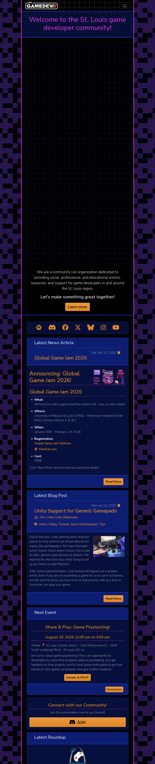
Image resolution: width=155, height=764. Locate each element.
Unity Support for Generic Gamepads (75, 510)
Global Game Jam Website (52, 443)
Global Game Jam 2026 (60, 358)
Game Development (84, 524)
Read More (113, 482)
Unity (42, 524)
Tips (102, 524)
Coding (52, 524)
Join (77, 722)
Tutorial (63, 524)
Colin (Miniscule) (66, 517)
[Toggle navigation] (125, 6)
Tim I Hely (46, 517)
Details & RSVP (77, 677)
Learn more (77, 306)
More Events (114, 689)
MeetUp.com (45, 449)
